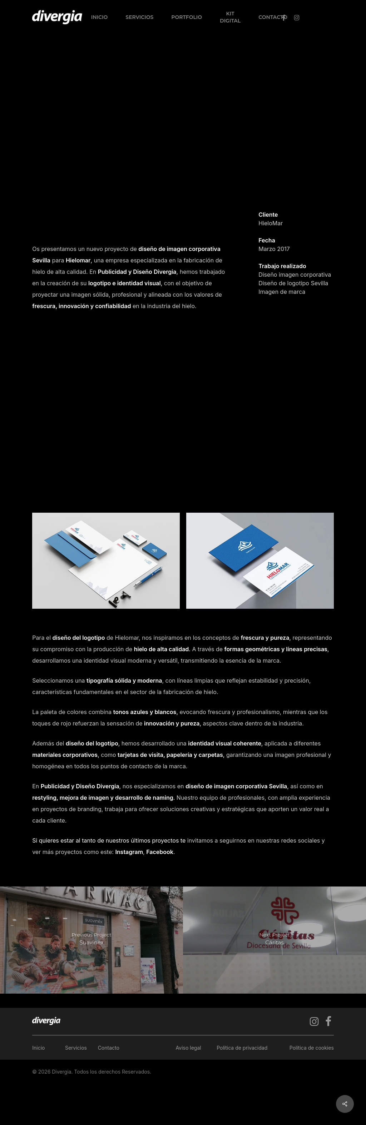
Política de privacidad (242, 1048)
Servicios (76, 1048)
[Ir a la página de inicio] (46, 1021)
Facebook (159, 851)
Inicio (38, 1048)
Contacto (108, 1048)
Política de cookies (312, 1048)
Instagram (129, 851)
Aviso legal (188, 1048)
